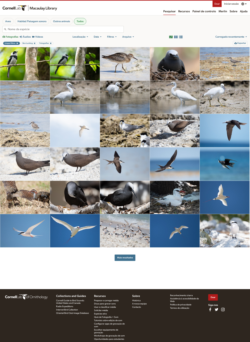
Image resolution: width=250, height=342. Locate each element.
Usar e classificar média (105, 307)
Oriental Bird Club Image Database (72, 313)
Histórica (136, 300)
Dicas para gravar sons (105, 304)
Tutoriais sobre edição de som (108, 320)
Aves (8, 21)
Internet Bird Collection (67, 310)
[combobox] (66, 29)
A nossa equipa (139, 304)
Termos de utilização (179, 308)
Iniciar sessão (231, 4)
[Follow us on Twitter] (216, 309)
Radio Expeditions (64, 306)
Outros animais (61, 21)
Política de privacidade (180, 305)
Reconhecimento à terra (181, 295)
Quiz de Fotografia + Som (106, 317)
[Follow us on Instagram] (223, 309)
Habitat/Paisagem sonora (32, 21)
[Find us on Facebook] (210, 309)
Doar (217, 4)
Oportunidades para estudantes (109, 339)
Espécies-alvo (100, 314)
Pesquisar (169, 11)
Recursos (184, 11)
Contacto (136, 307)
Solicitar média (101, 310)
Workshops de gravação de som (109, 336)
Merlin (223, 11)
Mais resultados (125, 257)
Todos (80, 21)
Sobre (233, 11)
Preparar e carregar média (106, 300)
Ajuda (243, 11)
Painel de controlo (204, 11)
